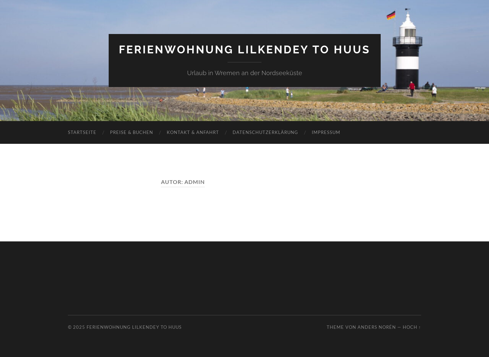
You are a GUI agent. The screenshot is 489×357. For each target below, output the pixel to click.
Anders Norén (377, 327)
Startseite (82, 132)
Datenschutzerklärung (265, 132)
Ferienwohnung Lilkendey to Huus (244, 49)
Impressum (326, 132)
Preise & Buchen (131, 132)
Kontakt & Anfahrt (193, 132)
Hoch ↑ (412, 327)
